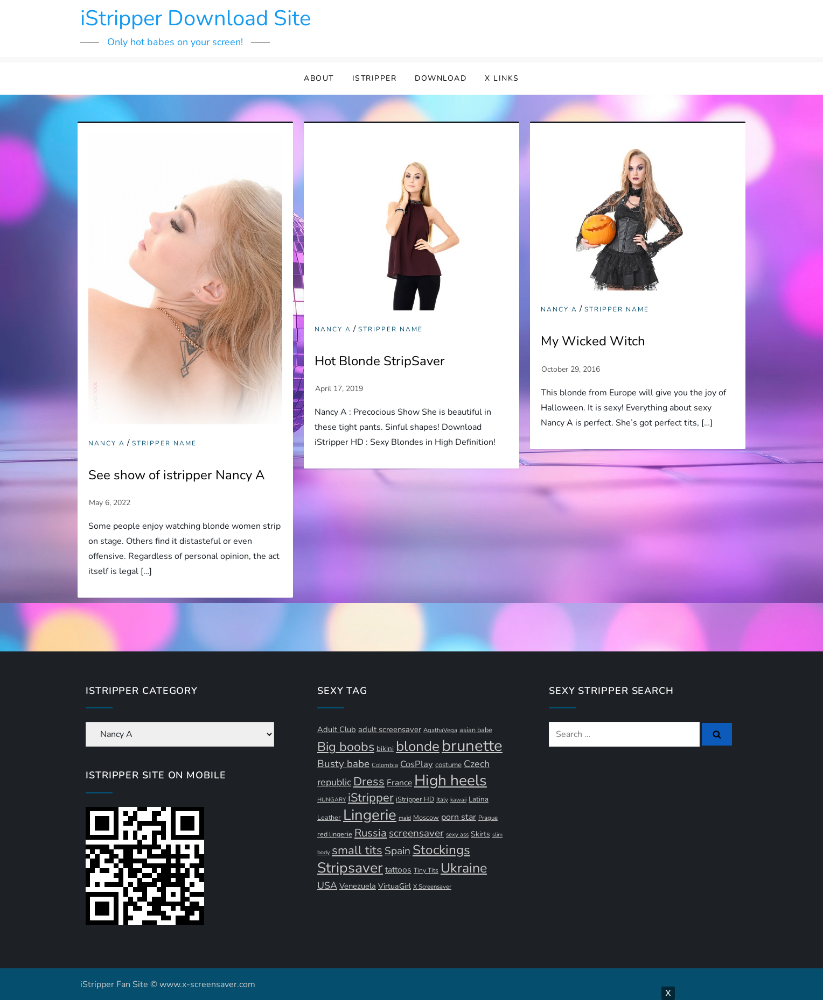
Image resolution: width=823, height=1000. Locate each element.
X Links (502, 78)
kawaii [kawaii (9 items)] (458, 800)
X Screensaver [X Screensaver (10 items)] (432, 887)
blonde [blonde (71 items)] (418, 746)
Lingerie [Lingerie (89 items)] (369, 815)
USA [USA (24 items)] (327, 885)
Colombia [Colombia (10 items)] (385, 765)
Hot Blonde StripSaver (380, 361)
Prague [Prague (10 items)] (488, 818)
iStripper (374, 78)
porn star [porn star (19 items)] (458, 817)
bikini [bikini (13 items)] (385, 749)
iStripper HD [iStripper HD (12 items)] (415, 799)
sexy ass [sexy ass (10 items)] (457, 835)
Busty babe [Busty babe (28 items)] (343, 764)
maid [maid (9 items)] (405, 818)
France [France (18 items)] (399, 783)
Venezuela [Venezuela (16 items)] (357, 886)
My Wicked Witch (593, 341)
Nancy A (106, 443)
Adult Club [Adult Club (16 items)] (336, 729)
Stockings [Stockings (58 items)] (441, 850)
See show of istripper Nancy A (176, 475)
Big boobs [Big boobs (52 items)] (345, 746)
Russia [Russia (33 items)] (370, 833)
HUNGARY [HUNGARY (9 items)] (331, 800)
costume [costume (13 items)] (448, 765)
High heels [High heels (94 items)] (450, 780)
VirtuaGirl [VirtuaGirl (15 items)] (394, 886)
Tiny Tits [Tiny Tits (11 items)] (426, 870)
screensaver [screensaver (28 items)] (416, 833)
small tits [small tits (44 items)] (357, 850)
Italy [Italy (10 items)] (442, 800)
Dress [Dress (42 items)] (369, 782)
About (319, 78)
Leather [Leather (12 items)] (329, 817)
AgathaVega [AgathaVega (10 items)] (440, 730)
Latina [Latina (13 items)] (479, 799)
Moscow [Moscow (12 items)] (426, 817)
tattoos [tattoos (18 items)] (398, 870)
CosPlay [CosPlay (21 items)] (416, 764)
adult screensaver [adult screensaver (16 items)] (389, 729)
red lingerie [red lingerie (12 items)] (334, 834)
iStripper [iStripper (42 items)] (371, 798)
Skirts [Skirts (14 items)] (480, 834)
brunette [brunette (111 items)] (472, 745)
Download (440, 78)
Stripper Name (164, 443)
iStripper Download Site (195, 18)
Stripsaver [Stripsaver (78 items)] (350, 867)
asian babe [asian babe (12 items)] (475, 729)
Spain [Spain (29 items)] (397, 851)
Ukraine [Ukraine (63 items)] (464, 868)
